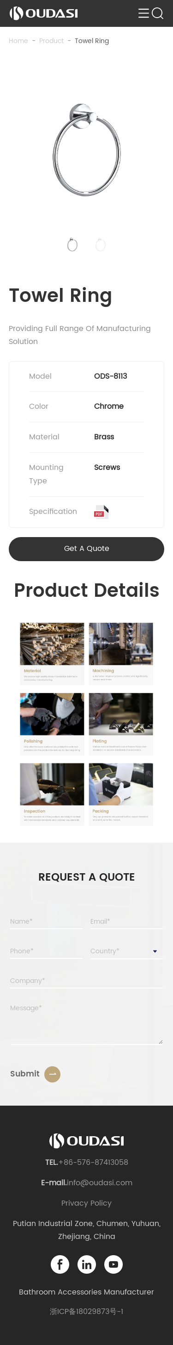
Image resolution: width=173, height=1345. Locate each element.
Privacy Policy (86, 1203)
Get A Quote (86, 549)
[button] (72, 244)
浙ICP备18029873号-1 (86, 1311)
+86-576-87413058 (93, 1163)
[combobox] (126, 952)
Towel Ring (92, 41)
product (51, 41)
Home (18, 41)
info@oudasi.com (99, 1183)
